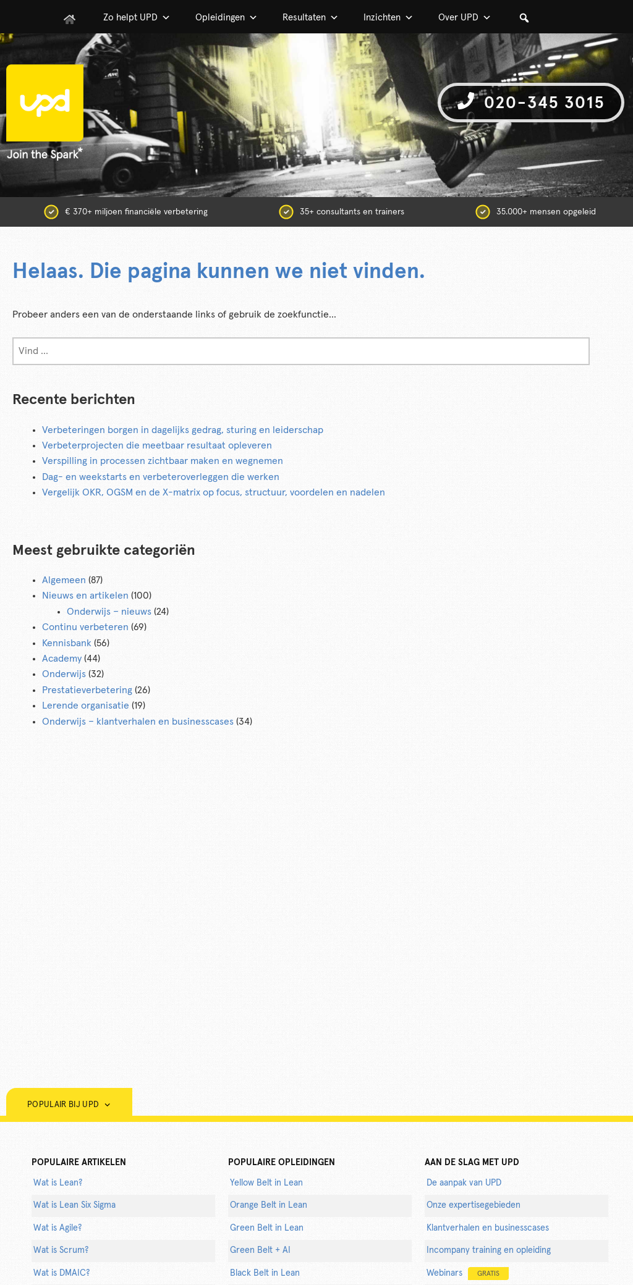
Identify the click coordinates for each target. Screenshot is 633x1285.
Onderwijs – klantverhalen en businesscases (138, 722)
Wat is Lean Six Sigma (74, 1205)
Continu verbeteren (85, 627)
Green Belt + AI (260, 1250)
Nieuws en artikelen (85, 595)
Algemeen (64, 580)
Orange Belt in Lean (268, 1205)
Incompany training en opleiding (489, 1250)
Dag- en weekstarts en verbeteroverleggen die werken (160, 477)
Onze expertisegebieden (473, 1205)
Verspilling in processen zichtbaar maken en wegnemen (162, 461)
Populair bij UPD (69, 1105)
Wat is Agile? (57, 1228)
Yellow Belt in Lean (266, 1183)
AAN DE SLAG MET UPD (472, 1162)
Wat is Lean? (57, 1183)
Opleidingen (226, 17)
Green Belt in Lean (267, 1228)
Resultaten (311, 17)
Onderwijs (64, 674)
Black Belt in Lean (265, 1273)
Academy (62, 659)
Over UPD (464, 17)
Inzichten (388, 17)
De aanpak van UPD (464, 1183)
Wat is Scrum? (60, 1250)
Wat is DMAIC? (61, 1273)
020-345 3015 (531, 101)
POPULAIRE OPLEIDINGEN (281, 1162)
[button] (524, 18)
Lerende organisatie (85, 705)
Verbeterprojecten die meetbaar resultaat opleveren (157, 445)
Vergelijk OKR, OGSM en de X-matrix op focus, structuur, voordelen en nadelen (213, 492)
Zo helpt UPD (137, 17)
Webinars (468, 1273)
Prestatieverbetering (87, 690)
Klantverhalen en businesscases (488, 1228)
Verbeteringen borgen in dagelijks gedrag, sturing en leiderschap (182, 430)
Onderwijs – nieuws (109, 612)
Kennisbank (66, 643)
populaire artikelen (79, 1162)
